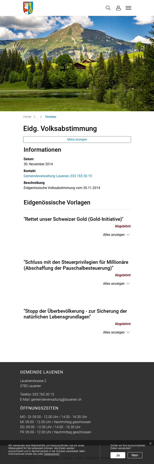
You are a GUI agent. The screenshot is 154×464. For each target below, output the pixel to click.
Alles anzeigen (114, 235)
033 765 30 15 (43, 394)
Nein (135, 455)
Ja (118, 455)
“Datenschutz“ (52, 454)
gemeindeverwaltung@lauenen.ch (56, 399)
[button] (108, 8)
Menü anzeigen (77, 139)
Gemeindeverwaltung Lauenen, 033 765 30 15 (58, 176)
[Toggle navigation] (128, 8)
